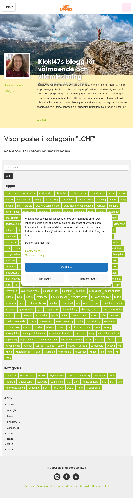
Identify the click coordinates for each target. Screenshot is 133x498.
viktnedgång (65, 351)
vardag (50, 345)
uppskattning (27, 339)
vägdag (99, 339)
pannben (80, 291)
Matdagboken (26, 381)
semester (11, 309)
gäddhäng (119, 224)
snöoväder (116, 309)
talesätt (50, 327)
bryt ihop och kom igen (48, 205)
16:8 (8, 193)
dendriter (43, 211)
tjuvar (88, 327)
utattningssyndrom (47, 339)
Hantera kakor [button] (88, 278)
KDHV (46, 387)
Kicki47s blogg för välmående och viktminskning (66, 69)
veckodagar (97, 345)
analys (111, 193)
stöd (103, 315)
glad (20, 230)
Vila (120, 381)
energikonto (12, 217)
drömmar (80, 211)
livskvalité (11, 266)
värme (61, 345)
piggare (10, 297)
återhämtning (23, 199)
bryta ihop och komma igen (78, 205)
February (12, 422)
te (69, 327)
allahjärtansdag (79, 193)
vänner (39, 345)
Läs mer (41, 119)
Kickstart (10, 381)
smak (97, 309)
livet (114, 260)
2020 (9, 438)
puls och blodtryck (101, 297)
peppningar (95, 291)
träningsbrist (12, 333)
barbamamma (85, 199)
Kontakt (84, 486)
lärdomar (10, 260)
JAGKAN (58, 387)
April (9, 410)
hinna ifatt (11, 236)
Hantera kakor (100, 486)
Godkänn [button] (66, 267)
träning (107, 327)
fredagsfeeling (13, 224)
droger (67, 211)
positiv (29, 297)
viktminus (50, 351)
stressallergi (46, 321)
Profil (13, 85)
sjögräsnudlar (26, 309)
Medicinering (93, 387)
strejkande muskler (16, 321)
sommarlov (41, 315)
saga (96, 303)
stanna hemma (79, 315)
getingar (10, 230)
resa (21, 303)
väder (89, 339)
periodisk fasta (112, 291)
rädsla (117, 297)
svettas (27, 327)
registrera (11, 303)
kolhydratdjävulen (15, 254)
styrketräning (93, 321)
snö (105, 309)
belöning (101, 199)
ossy (117, 284)
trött (77, 333)
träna (97, 327)
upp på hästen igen (108, 333)
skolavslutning (69, 309)
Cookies (29, 486)
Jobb (111, 375)
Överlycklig (11, 291)
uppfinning (11, 339)
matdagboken (13, 272)
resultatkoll (67, 303)
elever (101, 211)
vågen (110, 339)
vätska (71, 345)
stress (33, 321)
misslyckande (13, 278)
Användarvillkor (67, 486)
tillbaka (77, 327)
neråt (8, 284)
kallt (8, 248)
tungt (91, 333)
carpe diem (29, 211)
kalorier (17, 248)
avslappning (51, 199)
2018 (9, 449)
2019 (16, 193)
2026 (9, 404)
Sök (8, 176)
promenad (42, 297)
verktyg (111, 345)
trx (84, 333)
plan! (20, 297)
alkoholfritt (61, 193)
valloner (28, 345)
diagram (56, 211)
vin (117, 351)
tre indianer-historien (60, 333)
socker (9, 315)
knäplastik (117, 248)
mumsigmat (114, 278)
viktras (93, 351)
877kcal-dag (45, 193)
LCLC (70, 387)
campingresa (12, 211)
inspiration (11, 242)
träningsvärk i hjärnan (34, 333)
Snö (104, 381)
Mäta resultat (27, 375)
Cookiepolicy (33, 251)
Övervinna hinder (30, 291)
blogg (123, 199)
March (10, 416)
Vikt (68, 381)
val (118, 339)
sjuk (39, 309)
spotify (54, 315)
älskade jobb (97, 193)
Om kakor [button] (45, 278)
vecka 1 (83, 345)
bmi (19, 205)
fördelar (113, 217)
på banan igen (51, 291)
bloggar (10, 205)
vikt (120, 345)
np (16, 284)
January (11, 428)
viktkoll (37, 351)
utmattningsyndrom (71, 339)
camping (113, 205)
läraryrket (118, 254)
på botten (67, 291)
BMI (112, 381)
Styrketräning (57, 375)
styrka (79, 321)
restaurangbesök (37, 303)
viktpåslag (80, 351)
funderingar (99, 375)
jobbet (116, 242)
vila (102, 351)
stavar (94, 315)
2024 (9, 433)
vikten (9, 351)
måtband (112, 266)
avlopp (37, 199)
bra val (28, 205)
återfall (9, 199)
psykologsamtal (79, 297)
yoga (8, 357)
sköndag (85, 309)
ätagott (122, 193)
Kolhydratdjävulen (15, 387)
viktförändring (23, 351)
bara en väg (68, 199)
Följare (9, 91)
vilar (109, 351)
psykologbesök (59, 297)
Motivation (11, 375)
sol (17, 315)
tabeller (38, 327)
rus (78, 303)
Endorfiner (34, 387)
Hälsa (80, 387)
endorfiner (113, 211)
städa (65, 315)
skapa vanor (52, 309)
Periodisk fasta (90, 381)
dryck (91, 211)
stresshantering (64, 321)
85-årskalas (29, 193)
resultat (53, 303)
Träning (42, 375)
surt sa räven (13, 327)
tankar (60, 327)
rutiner (86, 303)
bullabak (100, 205)
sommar (27, 315)
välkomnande (13, 345)
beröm (112, 199)
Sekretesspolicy (46, 486)
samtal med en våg (113, 303)
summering (110, 321)
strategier (114, 315)
